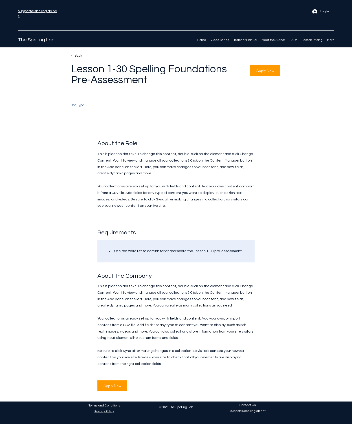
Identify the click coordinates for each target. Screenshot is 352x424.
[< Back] (87, 56)
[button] (265, 70)
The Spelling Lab (36, 39)
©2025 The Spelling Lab (176, 407)
